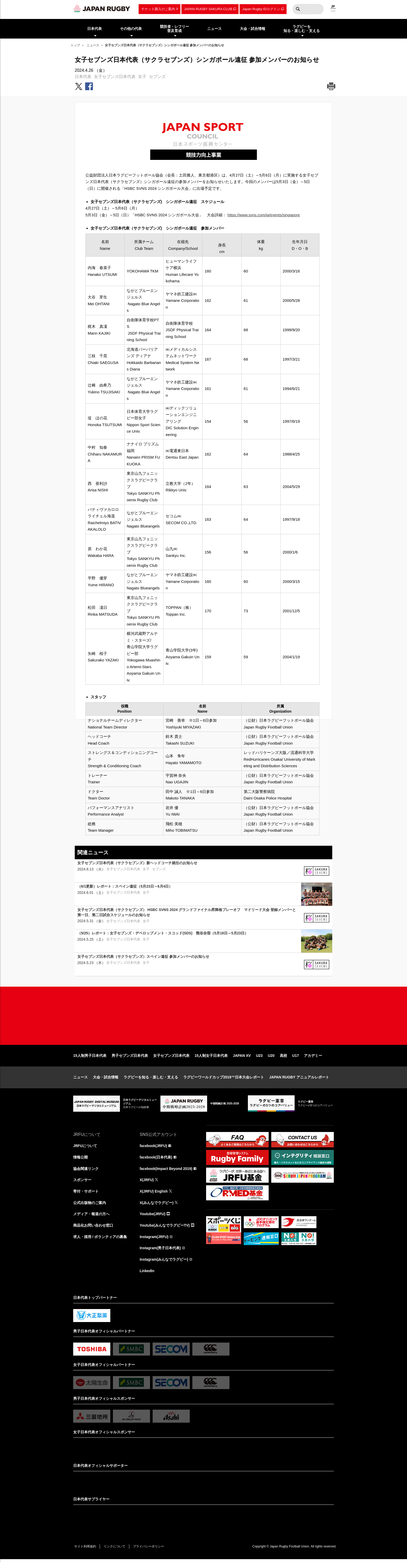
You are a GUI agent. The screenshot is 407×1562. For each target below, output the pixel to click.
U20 (271, 1057)
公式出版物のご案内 (89, 1205)
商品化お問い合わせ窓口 (93, 1228)
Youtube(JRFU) (153, 1216)
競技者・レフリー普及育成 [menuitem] (174, 28)
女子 (142, 76)
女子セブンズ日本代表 (114, 76)
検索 (298, 9)
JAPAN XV (242, 1057)
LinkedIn (147, 1273)
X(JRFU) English (154, 1193)
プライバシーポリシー (149, 1549)
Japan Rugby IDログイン (261, 9)
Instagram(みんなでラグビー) (164, 1262)
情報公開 (80, 1159)
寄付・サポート (86, 1193)
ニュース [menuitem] (214, 29)
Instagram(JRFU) (154, 1239)
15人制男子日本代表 (89, 1057)
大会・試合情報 (105, 1079)
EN (333, 11)
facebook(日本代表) (156, 1159)
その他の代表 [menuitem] (131, 29)
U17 (295, 1057)
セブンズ (157, 76)
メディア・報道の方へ (91, 1216)
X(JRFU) (147, 1182)
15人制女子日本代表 (211, 1057)
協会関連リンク (86, 1170)
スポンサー (82, 1182)
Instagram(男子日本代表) (160, 1250)
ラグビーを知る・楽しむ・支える (151, 1079)
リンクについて (115, 1549)
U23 (259, 1057)
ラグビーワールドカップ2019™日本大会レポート (223, 1079)
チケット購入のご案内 (158, 9)
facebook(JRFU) (153, 1148)
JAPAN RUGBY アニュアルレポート (299, 1079)
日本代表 (83, 76)
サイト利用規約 (85, 1549)
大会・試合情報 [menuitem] (252, 29)
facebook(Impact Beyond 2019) (166, 1170)
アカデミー (313, 1057)
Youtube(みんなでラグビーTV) (165, 1228)
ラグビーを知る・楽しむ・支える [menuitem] (301, 28)
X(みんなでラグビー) (157, 1205)
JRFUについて (85, 1148)
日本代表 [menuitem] (94, 29)
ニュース (93, 45)
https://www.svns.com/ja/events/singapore (264, 215)
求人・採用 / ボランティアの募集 (100, 1239)
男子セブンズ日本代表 (130, 1057)
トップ (75, 45)
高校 (283, 1057)
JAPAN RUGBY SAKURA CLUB (208, 9)
